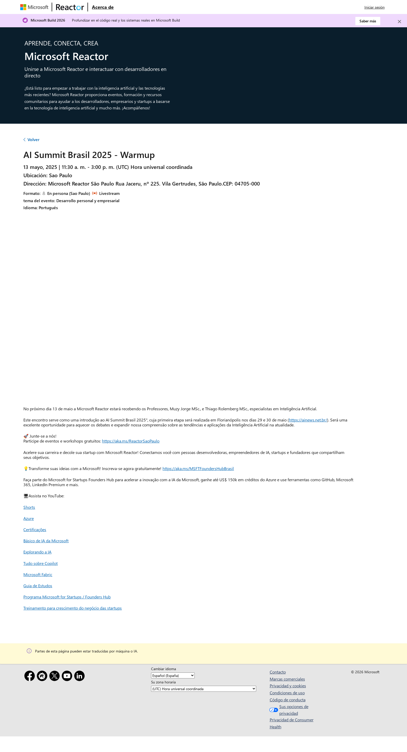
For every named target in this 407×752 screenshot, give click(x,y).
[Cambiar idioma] (173, 675)
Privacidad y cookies (288, 685)
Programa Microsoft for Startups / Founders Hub (67, 596)
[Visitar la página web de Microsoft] (35, 7)
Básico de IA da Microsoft (46, 540)
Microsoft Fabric (37, 574)
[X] (55, 677)
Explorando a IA (37, 552)
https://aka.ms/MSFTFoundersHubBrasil (198, 468)
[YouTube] (68, 677)
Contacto (278, 672)
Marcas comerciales (287, 679)
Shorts (29, 507)
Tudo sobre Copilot (40, 563)
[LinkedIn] (80, 677)
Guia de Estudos (37, 585)
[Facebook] (30, 677)
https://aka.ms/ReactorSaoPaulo (130, 441)
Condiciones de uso (287, 692)
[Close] (399, 21)
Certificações (34, 529)
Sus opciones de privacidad (288, 710)
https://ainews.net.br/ (308, 420)
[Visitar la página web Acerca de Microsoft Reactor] (103, 7)
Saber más (367, 20)
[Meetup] (43, 677)
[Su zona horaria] (203, 689)
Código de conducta (288, 699)
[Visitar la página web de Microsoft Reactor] (70, 7)
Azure (28, 518)
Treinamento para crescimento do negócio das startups (72, 608)
